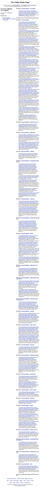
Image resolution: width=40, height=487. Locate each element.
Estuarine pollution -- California (27, 151)
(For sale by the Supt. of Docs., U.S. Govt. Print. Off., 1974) (28, 23)
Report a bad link (20, 478)
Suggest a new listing (29, 478)
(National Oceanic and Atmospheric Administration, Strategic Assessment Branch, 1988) (29, 409)
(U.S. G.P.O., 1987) (29, 329)
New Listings (16, 480)
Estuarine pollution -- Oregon (27, 405)
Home (8, 480)
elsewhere (2, 13)
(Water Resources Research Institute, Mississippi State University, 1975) (29, 401)
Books (10, 482)
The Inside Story (27, 482)
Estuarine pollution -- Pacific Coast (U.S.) (29, 429)
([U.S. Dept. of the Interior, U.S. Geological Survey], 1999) (29, 347)
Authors (20, 480)
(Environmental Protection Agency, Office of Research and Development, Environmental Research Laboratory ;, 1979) (29, 283)
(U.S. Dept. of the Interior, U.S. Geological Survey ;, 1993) (29, 251)
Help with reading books (11, 478)
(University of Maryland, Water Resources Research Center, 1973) (29, 86)
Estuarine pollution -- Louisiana (27, 311)
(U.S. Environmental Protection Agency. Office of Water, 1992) (29, 61)
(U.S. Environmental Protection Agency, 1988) (29, 31)
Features (17, 482)
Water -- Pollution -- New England (9, 18)
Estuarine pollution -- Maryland (27, 344)
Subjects (28, 480)
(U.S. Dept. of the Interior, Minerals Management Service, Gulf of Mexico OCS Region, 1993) (29, 79)
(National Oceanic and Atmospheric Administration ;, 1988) (29, 12)
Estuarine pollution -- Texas (26, 463)
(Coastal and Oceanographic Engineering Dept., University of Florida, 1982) (28, 359)
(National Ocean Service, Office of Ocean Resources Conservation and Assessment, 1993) (28, 39)
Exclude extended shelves (31, 5)
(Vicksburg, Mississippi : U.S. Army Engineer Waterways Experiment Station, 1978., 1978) (29, 69)
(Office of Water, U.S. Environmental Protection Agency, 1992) (29, 54)
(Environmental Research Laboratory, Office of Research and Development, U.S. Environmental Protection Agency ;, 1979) (29, 415)
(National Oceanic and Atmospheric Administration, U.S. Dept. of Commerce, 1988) (29, 47)
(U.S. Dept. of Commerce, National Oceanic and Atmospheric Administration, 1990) (28, 467)
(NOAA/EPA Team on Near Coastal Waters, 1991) (28, 432)
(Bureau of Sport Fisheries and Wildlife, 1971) (29, 202)
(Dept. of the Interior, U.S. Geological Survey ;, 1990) (29, 243)
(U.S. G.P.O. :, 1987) (29, 338)
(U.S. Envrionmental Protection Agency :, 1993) (29, 193)
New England (5, 19)
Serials (32, 480)
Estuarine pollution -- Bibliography (28, 132)
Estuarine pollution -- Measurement (28, 374)
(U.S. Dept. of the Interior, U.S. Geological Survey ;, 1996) (28, 237)
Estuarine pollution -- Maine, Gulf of (28, 324)
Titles (25, 480)
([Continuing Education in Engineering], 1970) (27, 115)
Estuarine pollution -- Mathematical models (30, 355)
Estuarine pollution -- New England (28, 8)
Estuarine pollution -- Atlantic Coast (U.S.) (29, 122)
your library (9, 12)
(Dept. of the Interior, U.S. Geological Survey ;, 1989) (29, 109)
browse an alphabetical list (15, 6)
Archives (21, 482)
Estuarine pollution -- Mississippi (27, 398)
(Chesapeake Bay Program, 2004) (29, 176)
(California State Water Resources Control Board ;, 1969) (28, 154)
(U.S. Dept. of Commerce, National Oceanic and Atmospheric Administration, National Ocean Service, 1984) (28, 270)
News (14, 482)
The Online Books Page (20, 2)
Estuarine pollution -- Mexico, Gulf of (28, 389)
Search (11, 480)
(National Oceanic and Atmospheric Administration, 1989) (28, 125)
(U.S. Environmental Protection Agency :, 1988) (28, 189)
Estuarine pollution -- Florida (27, 233)
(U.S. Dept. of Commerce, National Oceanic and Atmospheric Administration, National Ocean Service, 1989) (29, 423)
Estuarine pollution (6, 17)
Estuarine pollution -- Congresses (27, 198)
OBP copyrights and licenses (20, 485)
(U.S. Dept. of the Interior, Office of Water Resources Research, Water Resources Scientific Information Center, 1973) (29, 100)
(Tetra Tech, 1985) (28, 377)
